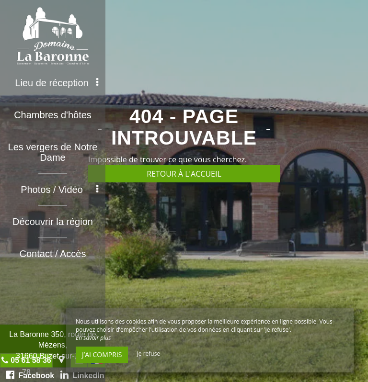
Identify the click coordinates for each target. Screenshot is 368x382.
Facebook (30, 375)
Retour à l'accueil (184, 174)
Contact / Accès (53, 253)
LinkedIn (82, 375)
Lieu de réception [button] (56, 83)
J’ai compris (102, 354)
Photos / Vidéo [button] (59, 189)
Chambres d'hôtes (53, 115)
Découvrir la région (52, 221)
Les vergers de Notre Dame (53, 152)
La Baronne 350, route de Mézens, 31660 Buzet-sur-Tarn (52, 345)
